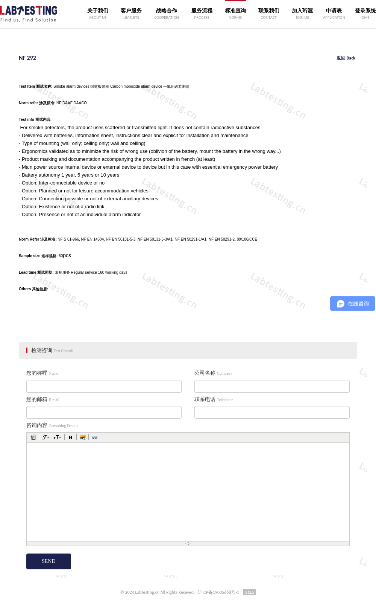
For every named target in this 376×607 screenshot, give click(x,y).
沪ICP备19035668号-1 (218, 592)
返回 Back (346, 58)
